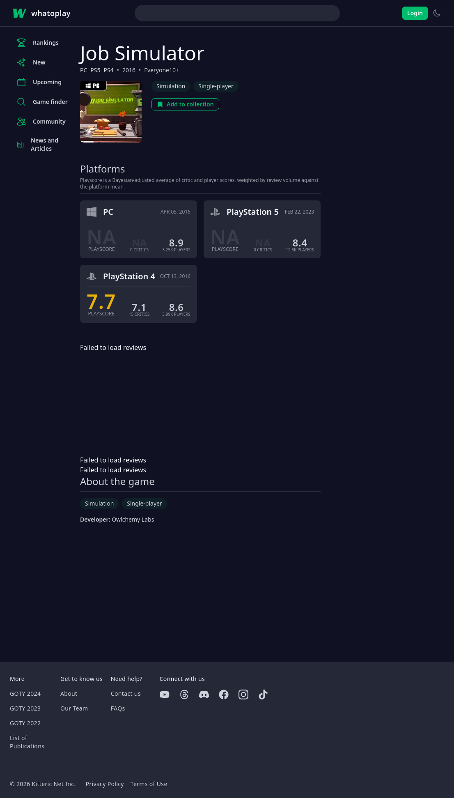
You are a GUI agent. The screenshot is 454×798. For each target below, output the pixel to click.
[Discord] (204, 694)
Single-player (215, 86)
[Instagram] (243, 694)
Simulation (170, 86)
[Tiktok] (263, 694)
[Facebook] (224, 694)
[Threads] (184, 694)
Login (415, 13)
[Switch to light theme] (437, 13)
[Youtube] (165, 694)
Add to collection (185, 104)
